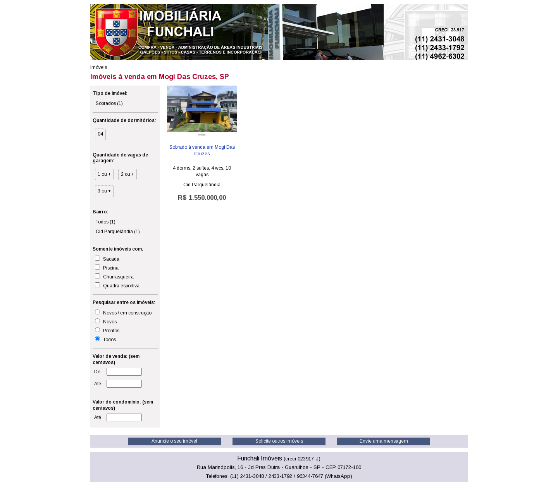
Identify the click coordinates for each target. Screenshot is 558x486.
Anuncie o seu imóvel (174, 441)
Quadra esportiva (117, 285)
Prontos (107, 330)
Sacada (107, 259)
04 (100, 134)
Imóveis (98, 67)
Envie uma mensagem (384, 441)
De (97, 371)
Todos (105, 339)
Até (97, 383)
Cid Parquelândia (118, 231)
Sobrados (109, 103)
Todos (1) (105, 222)
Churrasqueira (114, 276)
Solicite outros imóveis (279, 441)
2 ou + (127, 174)
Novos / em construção (123, 312)
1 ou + (104, 174)
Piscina (107, 267)
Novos (106, 321)
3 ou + (104, 191)
